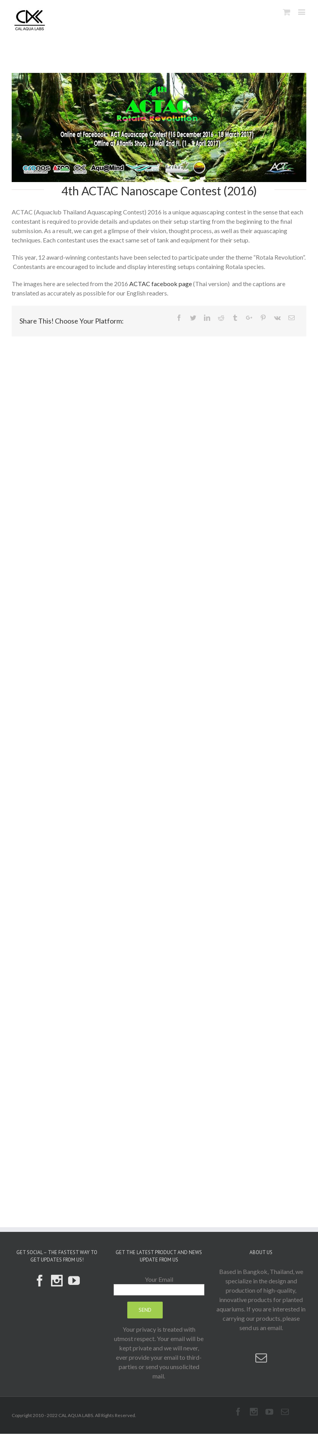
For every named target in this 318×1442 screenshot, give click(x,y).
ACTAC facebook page (160, 283)
